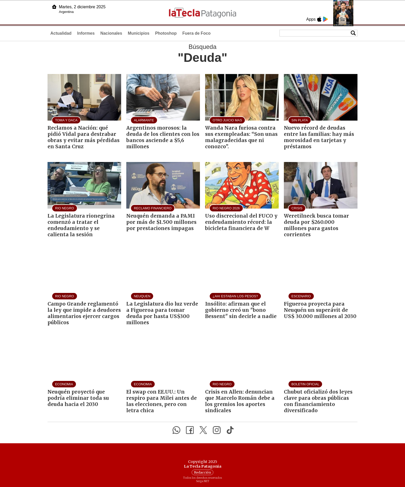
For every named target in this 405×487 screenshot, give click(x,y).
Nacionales (111, 33)
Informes (86, 33)
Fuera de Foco (196, 33)
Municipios (139, 33)
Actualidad (61, 33)
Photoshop (166, 33)
